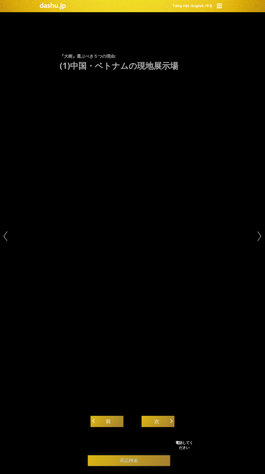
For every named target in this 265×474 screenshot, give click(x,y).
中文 (209, 6)
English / (199, 6)
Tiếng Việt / (182, 6)
